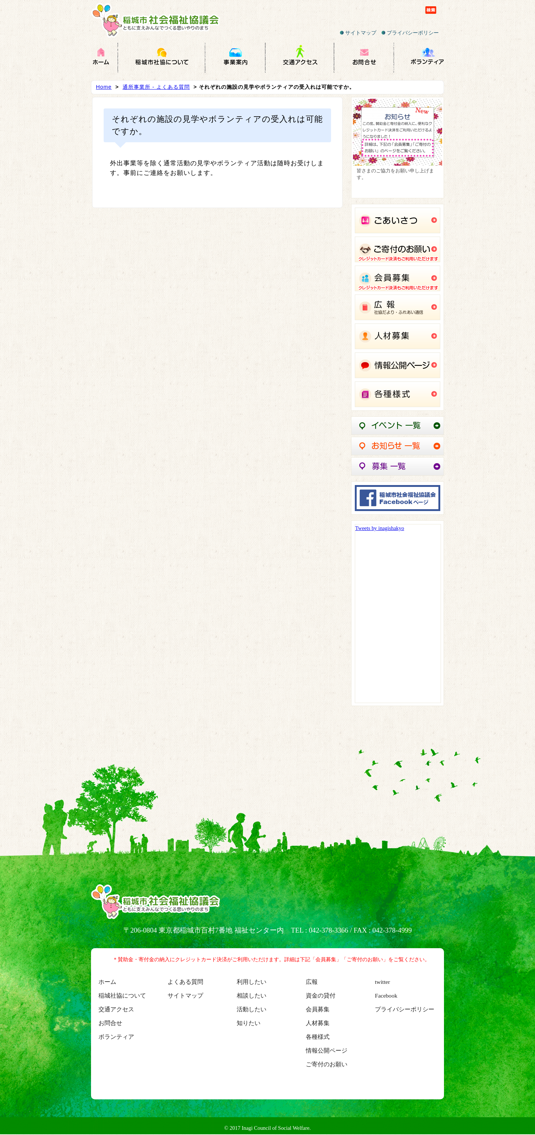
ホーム (107, 982)
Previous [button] (362, 145)
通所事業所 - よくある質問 (156, 87)
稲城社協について (122, 995)
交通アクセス (116, 1009)
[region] (397, 147)
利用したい (251, 982)
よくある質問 (185, 982)
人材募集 (318, 1023)
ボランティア (116, 1037)
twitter (382, 982)
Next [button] (432, 145)
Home (103, 87)
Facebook (386, 995)
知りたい (248, 1023)
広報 (312, 982)
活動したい (251, 1009)
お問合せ (110, 1023)
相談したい (251, 995)
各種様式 (318, 1037)
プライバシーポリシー (410, 33)
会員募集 (318, 1009)
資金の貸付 (320, 995)
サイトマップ (358, 33)
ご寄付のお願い (326, 1064)
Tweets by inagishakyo (379, 528)
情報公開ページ (326, 1050)
